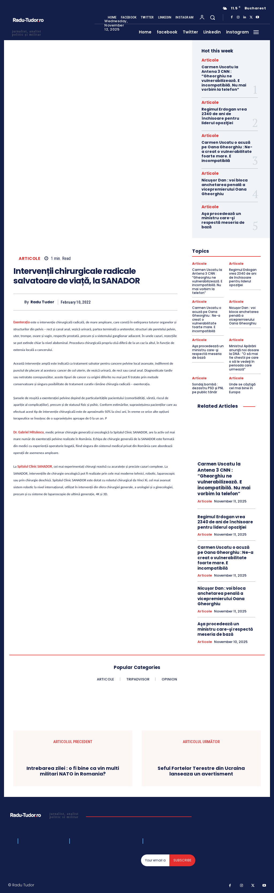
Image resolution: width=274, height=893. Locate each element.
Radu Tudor (42, 302)
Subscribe (182, 860)
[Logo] (45, 815)
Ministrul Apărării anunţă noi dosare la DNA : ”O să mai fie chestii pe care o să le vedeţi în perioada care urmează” (244, 357)
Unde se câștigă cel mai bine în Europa (242, 388)
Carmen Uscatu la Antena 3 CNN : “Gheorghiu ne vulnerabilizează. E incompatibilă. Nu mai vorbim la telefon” (223, 78)
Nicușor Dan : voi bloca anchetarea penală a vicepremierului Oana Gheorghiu (224, 186)
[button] (212, 17)
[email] (155, 860)
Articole (29, 258)
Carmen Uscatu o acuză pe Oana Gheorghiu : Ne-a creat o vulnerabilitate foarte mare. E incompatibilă (226, 151)
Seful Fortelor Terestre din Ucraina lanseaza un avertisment (201, 771)
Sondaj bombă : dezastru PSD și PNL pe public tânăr (207, 388)
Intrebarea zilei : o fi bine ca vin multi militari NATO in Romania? (72, 771)
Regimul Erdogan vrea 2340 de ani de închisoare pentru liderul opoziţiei (224, 116)
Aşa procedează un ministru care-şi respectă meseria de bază (223, 220)
